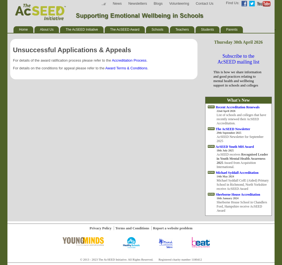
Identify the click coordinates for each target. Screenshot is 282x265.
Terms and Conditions (132, 228)
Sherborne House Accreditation (238, 194)
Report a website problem (172, 228)
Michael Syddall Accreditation (237, 173)
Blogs (158, 3)
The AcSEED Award (125, 30)
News (117, 3)
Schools (157, 30)
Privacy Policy (101, 228)
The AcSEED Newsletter (233, 129)
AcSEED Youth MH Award (235, 147)
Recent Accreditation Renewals (238, 107)
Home (23, 30)
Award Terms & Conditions (126, 68)
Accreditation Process (129, 60)
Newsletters (137, 3)
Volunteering (179, 3)
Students (207, 30)
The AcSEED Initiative (82, 30)
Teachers (182, 30)
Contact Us (204, 3)
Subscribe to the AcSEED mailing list (238, 59)
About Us (46, 30)
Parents (231, 30)
